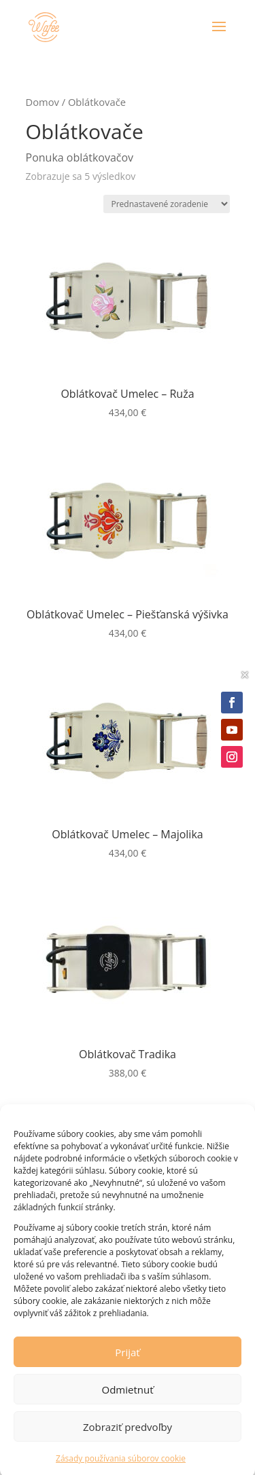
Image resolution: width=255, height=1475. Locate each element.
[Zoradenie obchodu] (166, 204)
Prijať (127, 1363)
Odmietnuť (127, 1401)
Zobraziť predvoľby (127, 1438)
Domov (42, 102)
